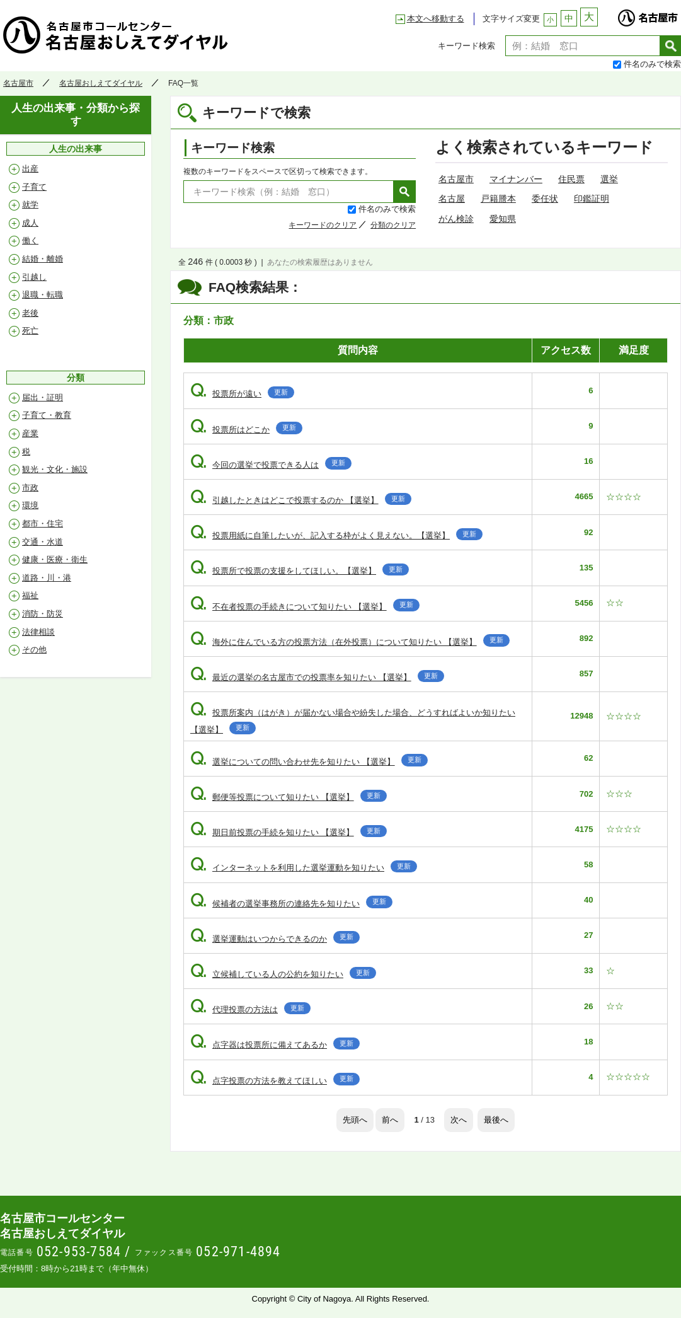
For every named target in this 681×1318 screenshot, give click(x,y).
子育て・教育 (46, 415)
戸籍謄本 (498, 199)
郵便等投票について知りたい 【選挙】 (288, 797)
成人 (30, 223)
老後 (30, 313)
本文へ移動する (435, 18)
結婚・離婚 (42, 258)
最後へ (496, 1119)
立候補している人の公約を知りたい (283, 974)
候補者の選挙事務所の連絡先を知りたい (291, 903)
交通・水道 (42, 541)
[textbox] (582, 45)
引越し (34, 277)
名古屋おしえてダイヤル (116, 34)
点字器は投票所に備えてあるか (275, 1044)
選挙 (609, 179)
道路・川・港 (46, 577)
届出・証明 (42, 397)
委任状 (545, 199)
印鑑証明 (591, 199)
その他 (34, 649)
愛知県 (502, 219)
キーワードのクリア (323, 225)
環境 (30, 505)
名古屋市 (647, 14)
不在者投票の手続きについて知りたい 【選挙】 (305, 606)
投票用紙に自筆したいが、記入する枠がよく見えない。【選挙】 (336, 535)
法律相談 (38, 632)
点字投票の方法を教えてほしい (275, 1080)
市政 (30, 487)
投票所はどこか (246, 429)
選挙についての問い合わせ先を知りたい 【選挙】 (309, 761)
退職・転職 (42, 294)
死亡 (30, 330)
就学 (30, 204)
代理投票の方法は (250, 1009)
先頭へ (355, 1119)
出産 (30, 168)
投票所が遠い (242, 393)
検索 (670, 45)
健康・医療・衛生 (55, 559)
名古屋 (451, 199)
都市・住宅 (42, 523)
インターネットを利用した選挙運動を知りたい (303, 867)
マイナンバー (515, 179)
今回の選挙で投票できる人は (271, 465)
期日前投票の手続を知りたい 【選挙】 (288, 832)
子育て (34, 187)
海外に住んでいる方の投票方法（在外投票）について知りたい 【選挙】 (350, 642)
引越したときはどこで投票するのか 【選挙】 (300, 500)
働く (30, 240)
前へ (390, 1119)
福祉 (30, 595)
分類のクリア (393, 225)
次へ (458, 1119)
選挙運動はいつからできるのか (275, 939)
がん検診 (456, 219)
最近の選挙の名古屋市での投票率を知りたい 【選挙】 (317, 677)
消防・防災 (42, 613)
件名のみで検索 (652, 64)
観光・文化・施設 (55, 469)
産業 (30, 433)
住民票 (571, 179)
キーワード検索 (466, 45)
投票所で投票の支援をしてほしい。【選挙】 (299, 570)
